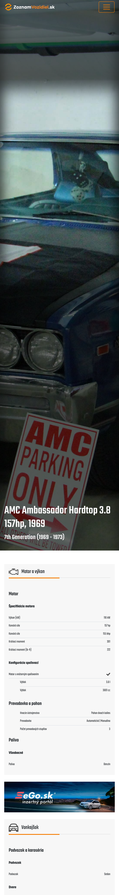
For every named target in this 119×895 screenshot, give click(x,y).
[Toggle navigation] (106, 7)
